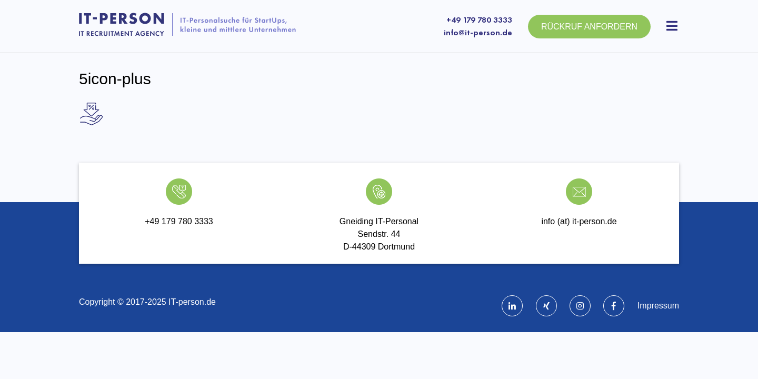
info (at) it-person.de (578, 221)
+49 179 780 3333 (479, 19)
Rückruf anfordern (589, 26)
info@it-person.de (478, 32)
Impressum (658, 305)
